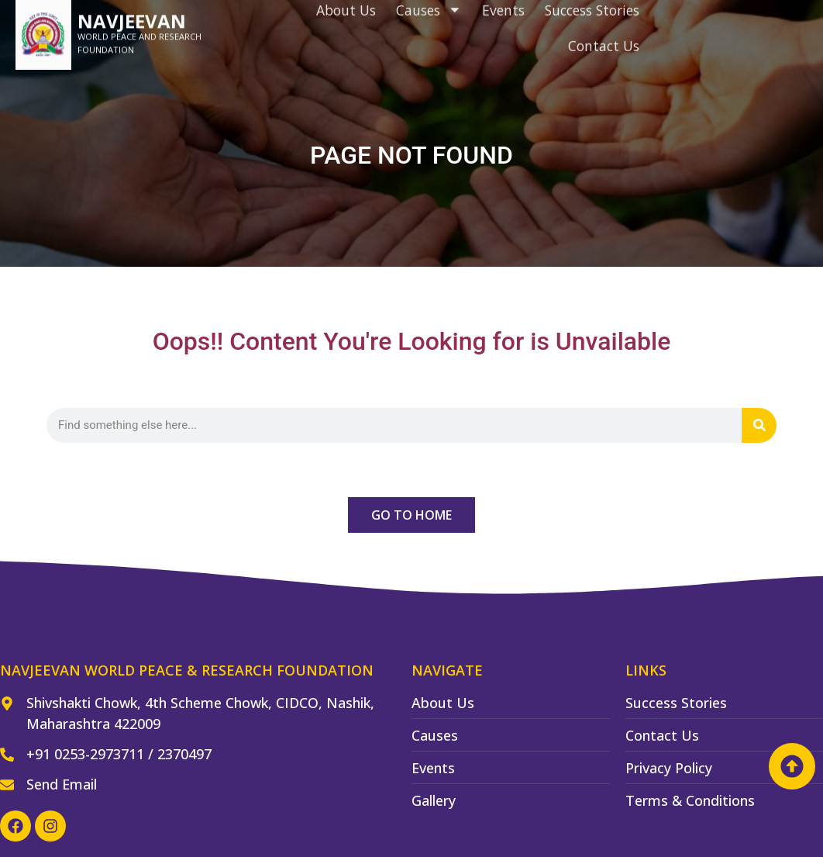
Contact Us (603, 25)
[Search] (759, 425)
